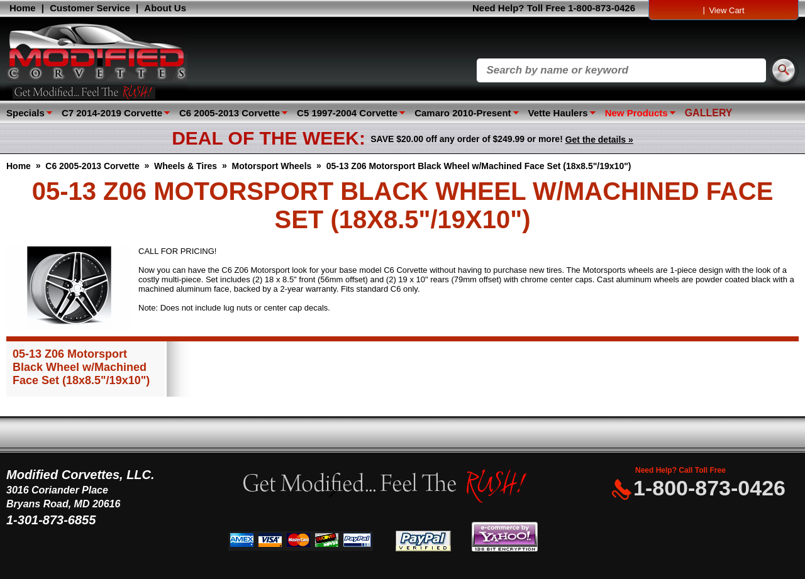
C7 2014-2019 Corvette (112, 113)
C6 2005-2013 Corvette (229, 113)
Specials (25, 113)
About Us (165, 8)
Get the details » (599, 140)
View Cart (726, 10)
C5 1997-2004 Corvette (347, 113)
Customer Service (90, 8)
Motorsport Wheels (272, 166)
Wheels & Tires (185, 166)
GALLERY (709, 113)
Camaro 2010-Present (462, 113)
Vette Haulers (558, 113)
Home (22, 8)
